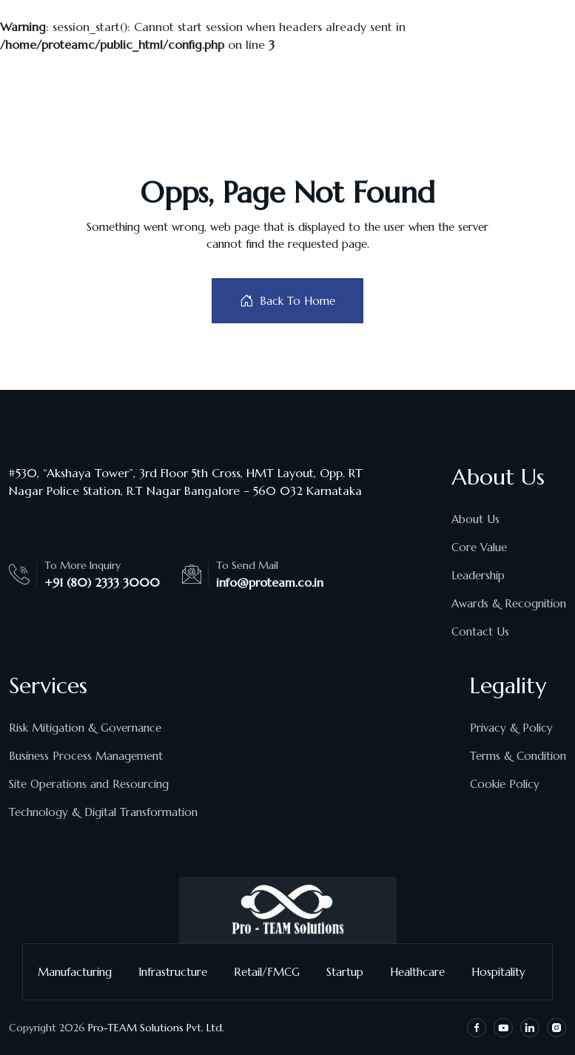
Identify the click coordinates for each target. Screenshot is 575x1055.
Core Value (479, 547)
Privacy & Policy (511, 728)
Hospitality (504, 971)
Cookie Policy (504, 784)
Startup (350, 971)
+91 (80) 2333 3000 (102, 582)
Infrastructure (178, 971)
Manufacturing (81, 971)
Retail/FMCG (273, 971)
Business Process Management (86, 756)
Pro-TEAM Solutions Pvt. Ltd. (156, 1027)
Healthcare (423, 971)
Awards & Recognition (508, 603)
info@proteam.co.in (269, 582)
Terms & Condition (518, 756)
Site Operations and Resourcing (89, 784)
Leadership (478, 575)
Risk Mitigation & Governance (85, 728)
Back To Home (287, 301)
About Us (475, 519)
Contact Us (480, 631)
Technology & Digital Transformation (103, 812)
